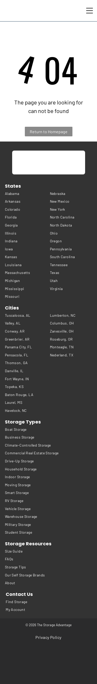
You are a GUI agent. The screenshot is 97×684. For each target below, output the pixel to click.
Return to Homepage (49, 131)
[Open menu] (89, 11)
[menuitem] (26, 193)
